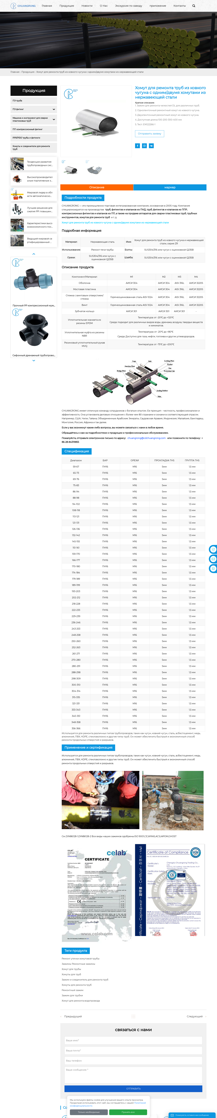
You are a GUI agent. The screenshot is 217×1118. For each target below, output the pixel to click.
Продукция (27, 72)
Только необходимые (89, 1112)
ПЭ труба (17, 100)
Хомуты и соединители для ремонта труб (31, 147)
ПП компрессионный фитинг (27, 129)
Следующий (195, 1016)
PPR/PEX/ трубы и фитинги (26, 138)
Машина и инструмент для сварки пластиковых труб (30, 119)
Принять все (128, 1112)
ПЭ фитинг (18, 109)
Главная (15, 72)
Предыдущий (73, 1016)
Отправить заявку (149, 133)
